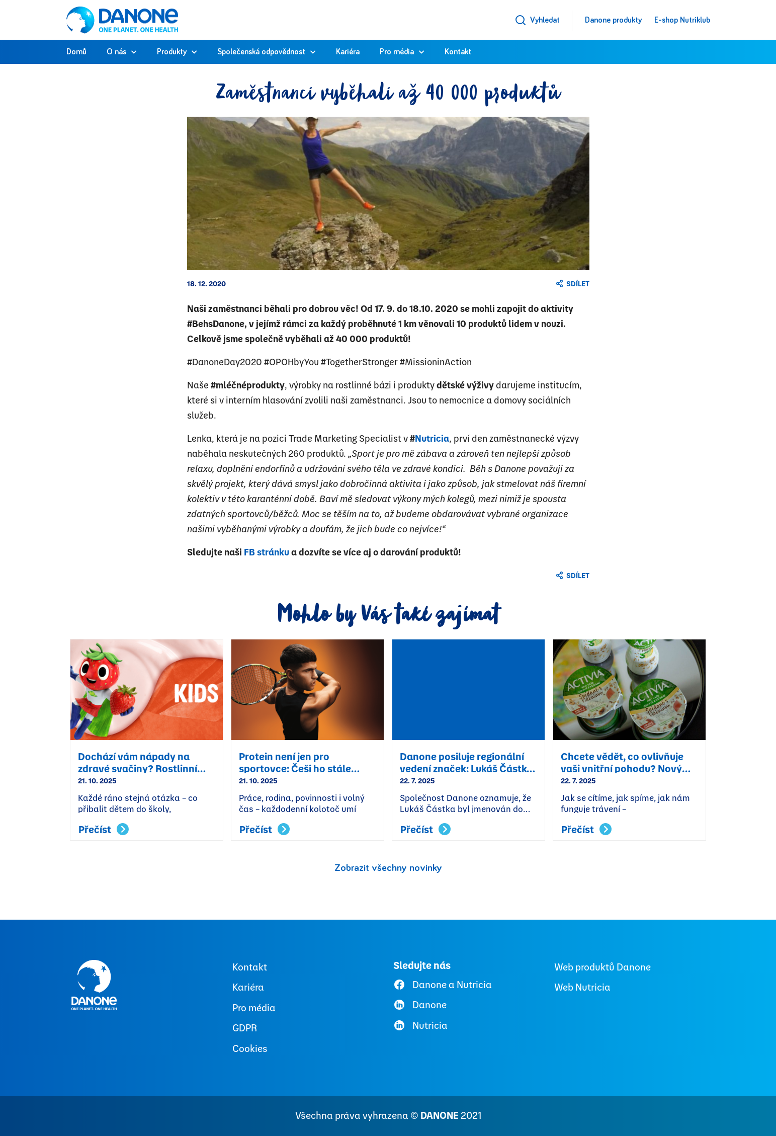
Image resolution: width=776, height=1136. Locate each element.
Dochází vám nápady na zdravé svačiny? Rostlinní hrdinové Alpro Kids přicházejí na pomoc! (137, 761)
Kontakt (458, 52)
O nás (116, 52)
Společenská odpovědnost (261, 52)
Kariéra (348, 52)
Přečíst (103, 829)
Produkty (172, 52)
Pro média (397, 52)
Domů (76, 52)
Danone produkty (613, 20)
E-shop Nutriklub (682, 20)
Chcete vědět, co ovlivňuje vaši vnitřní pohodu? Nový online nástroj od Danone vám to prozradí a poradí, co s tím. (629, 761)
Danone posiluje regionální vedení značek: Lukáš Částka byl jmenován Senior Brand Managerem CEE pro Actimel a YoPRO (466, 761)
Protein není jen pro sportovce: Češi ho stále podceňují (295, 761)
